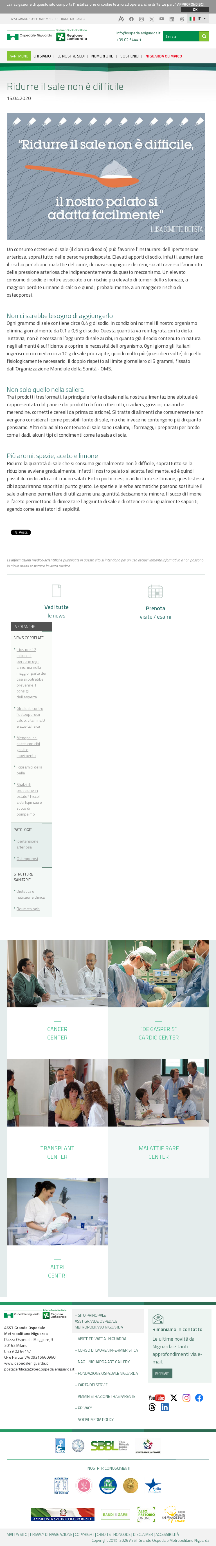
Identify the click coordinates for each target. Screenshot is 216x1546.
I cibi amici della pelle (29, 770)
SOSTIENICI (129, 56)
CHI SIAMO (42, 56)
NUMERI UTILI (102, 56)
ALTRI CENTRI (57, 1270)
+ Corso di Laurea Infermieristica (106, 1350)
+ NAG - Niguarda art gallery (102, 1362)
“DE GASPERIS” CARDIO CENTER (159, 1031)
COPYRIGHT (84, 1534)
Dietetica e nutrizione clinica (31, 894)
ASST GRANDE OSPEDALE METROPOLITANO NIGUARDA (48, 19)
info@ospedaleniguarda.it (138, 33)
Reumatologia (28, 909)
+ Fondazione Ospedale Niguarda (106, 1373)
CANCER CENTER (57, 1031)
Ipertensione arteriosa (28, 844)
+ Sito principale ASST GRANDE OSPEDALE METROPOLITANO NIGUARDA (99, 1321)
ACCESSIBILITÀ (167, 1534)
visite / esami (155, 603)
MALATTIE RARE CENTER (159, 1151)
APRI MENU (19, 56)
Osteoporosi (27, 858)
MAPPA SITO (17, 1534)
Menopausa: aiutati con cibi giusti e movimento (28, 746)
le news (56, 602)
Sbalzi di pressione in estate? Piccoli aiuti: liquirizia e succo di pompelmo (29, 799)
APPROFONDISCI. (190, 4)
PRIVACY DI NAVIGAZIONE (51, 1534)
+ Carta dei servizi (92, 1385)
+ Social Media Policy (94, 1419)
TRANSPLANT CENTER (57, 1151)
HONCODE (121, 1534)
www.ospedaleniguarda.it (26, 1363)
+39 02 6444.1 (128, 40)
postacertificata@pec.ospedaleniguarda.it (39, 1369)
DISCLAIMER (143, 1534)
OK (195, 9)
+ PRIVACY (83, 1408)
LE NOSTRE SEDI (71, 56)
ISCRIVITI (162, 1373)
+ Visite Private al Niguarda (100, 1338)
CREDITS (104, 1534)
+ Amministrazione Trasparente (105, 1396)
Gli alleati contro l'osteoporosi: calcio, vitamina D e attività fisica (31, 717)
